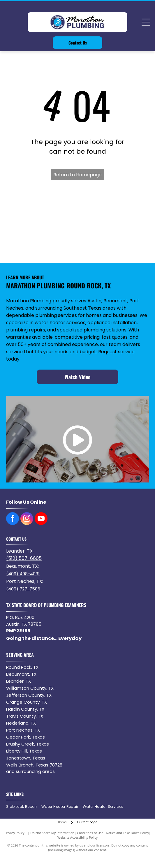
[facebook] (12, 519)
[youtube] (41, 519)
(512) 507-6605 (24, 558)
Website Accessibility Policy (77, 837)
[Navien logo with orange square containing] (112, 201)
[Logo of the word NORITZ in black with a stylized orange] (42, 224)
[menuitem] (23, 806)
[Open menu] (146, 22)
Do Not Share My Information (52, 833)
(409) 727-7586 (23, 589)
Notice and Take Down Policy (127, 833)
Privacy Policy (14, 833)
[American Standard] (112, 224)
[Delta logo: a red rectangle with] (42, 248)
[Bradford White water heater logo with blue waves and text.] (42, 201)
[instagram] (26, 519)
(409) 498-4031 (23, 574)
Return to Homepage (77, 174)
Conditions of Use (90, 833)
